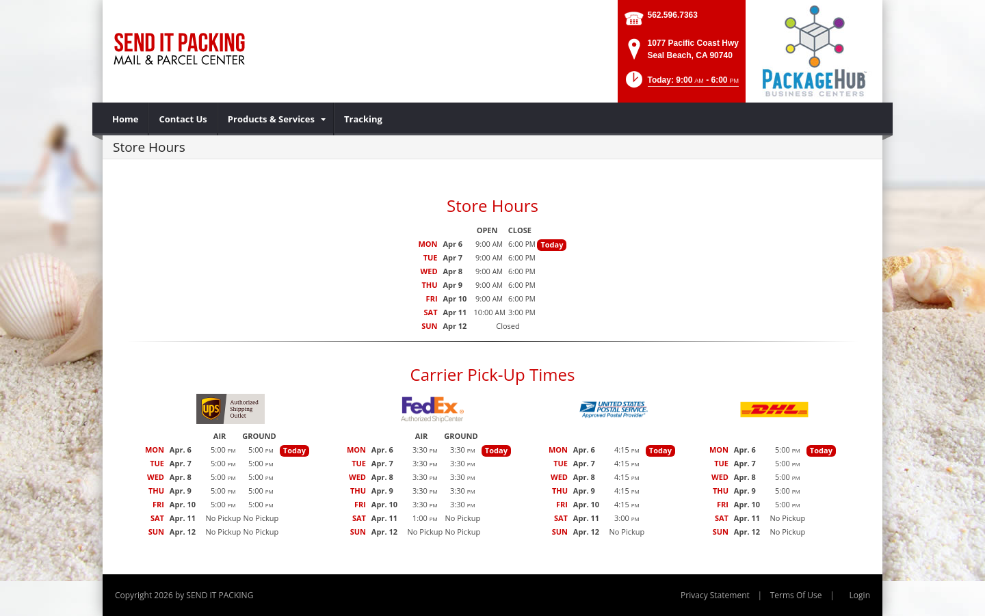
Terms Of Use (796, 595)
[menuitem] (125, 119)
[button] (681, 83)
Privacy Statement (715, 595)
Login (860, 595)
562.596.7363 (673, 15)
